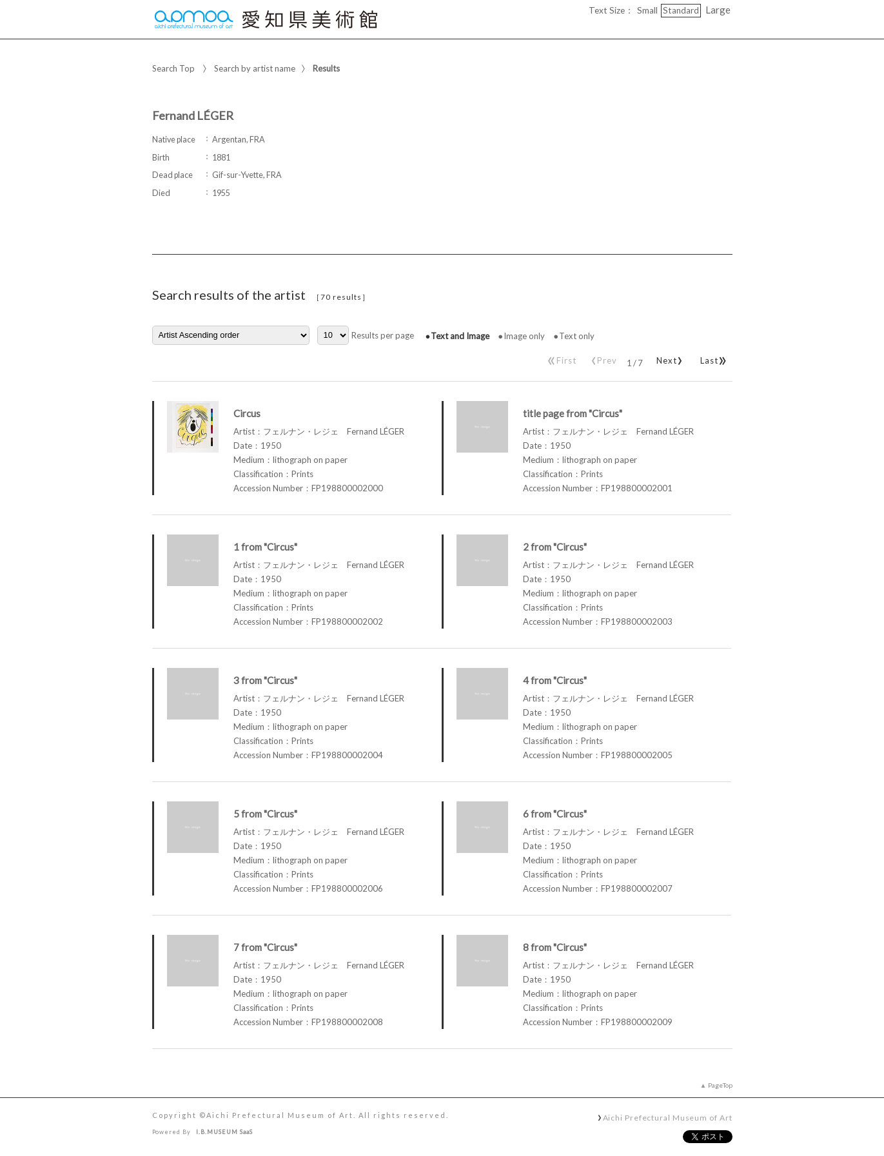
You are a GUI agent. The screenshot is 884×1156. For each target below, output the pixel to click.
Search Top (173, 68)
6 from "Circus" (555, 813)
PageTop (720, 1085)
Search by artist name (254, 68)
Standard (681, 10)
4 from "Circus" (555, 680)
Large (718, 9)
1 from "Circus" (265, 547)
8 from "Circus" (555, 947)
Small (647, 10)
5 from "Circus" (265, 813)
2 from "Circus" (555, 547)
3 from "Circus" (265, 680)
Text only (576, 336)
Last (711, 358)
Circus (246, 413)
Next (667, 358)
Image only (524, 336)
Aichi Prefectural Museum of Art (667, 1117)
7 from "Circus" (265, 947)
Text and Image (460, 336)
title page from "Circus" (572, 413)
